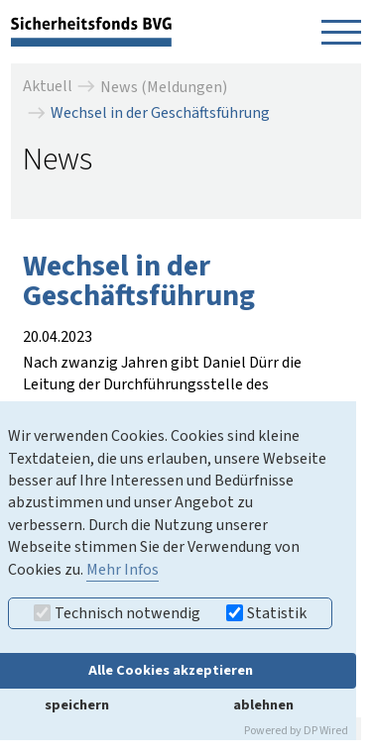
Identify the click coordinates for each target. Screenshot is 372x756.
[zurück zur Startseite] (91, 31)
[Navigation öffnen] (341, 32)
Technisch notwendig (117, 613)
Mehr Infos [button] (122, 570)
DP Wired (326, 730)
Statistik (266, 613)
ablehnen (263, 705)
